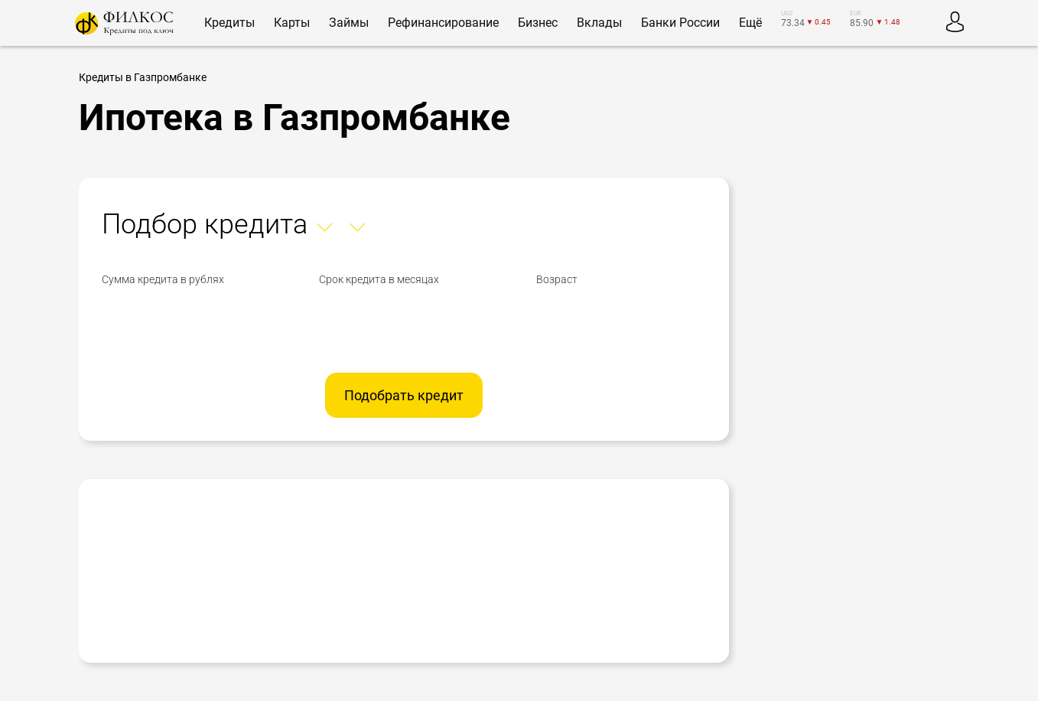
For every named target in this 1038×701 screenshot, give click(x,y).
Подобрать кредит (404, 395)
